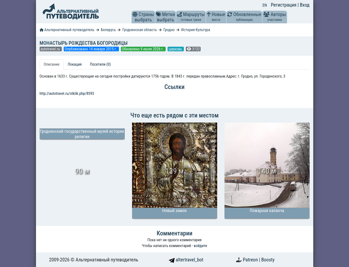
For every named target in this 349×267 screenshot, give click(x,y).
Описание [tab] (52, 64)
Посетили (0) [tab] (100, 64)
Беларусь (108, 29)
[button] (135, 14)
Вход (305, 5)
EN (265, 5)
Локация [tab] (75, 64)
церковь (176, 49)
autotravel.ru (51, 49)
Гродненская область (139, 29)
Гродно (169, 29)
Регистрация (284, 5)
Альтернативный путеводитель (67, 29)
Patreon (251, 260)
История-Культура (195, 29)
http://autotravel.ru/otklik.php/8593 (67, 93)
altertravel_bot (186, 260)
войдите (200, 245)
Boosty (267, 260)
